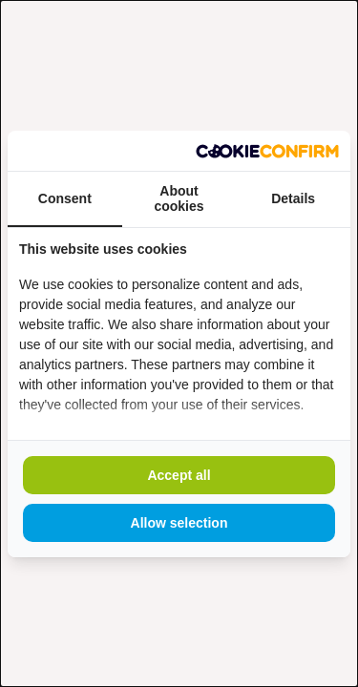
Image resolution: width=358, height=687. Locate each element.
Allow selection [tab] (179, 523)
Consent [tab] (65, 198)
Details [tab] (293, 198)
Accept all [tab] (178, 475)
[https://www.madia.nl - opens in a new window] (267, 150)
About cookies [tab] (178, 198)
